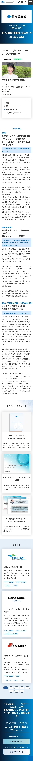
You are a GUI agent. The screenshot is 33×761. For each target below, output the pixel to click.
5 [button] (27, 688)
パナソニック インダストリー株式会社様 (16, 610)
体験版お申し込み (17, 741)
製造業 (6, 586)
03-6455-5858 (19, 2)
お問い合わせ (22, 2)
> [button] (16, 691)
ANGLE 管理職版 (8, 582)
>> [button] (22, 691)
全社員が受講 (13, 586)
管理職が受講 (13, 633)
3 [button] (16, 688)
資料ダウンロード (25, 2)
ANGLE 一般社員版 (20, 582)
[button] (30, 2)
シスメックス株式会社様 (13, 567)
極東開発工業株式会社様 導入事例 (16, 657)
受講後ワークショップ (19, 680)
